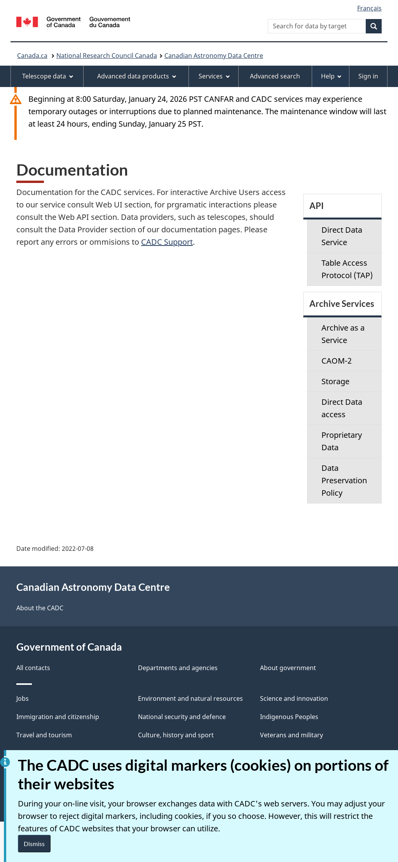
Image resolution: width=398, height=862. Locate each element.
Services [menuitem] (214, 76)
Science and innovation (294, 698)
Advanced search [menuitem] (275, 76)
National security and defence (182, 716)
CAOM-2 (336, 360)
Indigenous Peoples (289, 716)
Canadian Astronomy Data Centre (213, 55)
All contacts (33, 667)
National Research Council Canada (106, 55)
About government (288, 667)
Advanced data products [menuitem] (136, 76)
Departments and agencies (178, 667)
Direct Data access (341, 408)
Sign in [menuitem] (368, 76)
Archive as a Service (343, 333)
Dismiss (34, 843)
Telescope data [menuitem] (47, 76)
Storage (335, 381)
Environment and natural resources (190, 698)
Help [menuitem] (331, 76)
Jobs (22, 698)
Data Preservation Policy (344, 480)
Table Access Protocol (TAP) (347, 269)
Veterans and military (291, 735)
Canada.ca (32, 55)
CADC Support (167, 242)
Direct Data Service (341, 236)
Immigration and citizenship (57, 716)
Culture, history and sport (176, 735)
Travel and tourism (44, 735)
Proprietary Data (341, 441)
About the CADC (39, 608)
